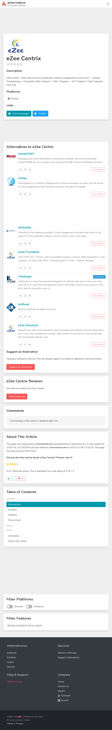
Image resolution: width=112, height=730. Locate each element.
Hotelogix (25, 276)
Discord (11, 666)
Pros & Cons (14, 520)
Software (11, 652)
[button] (108, 4)
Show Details (98, 169)
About (61, 681)
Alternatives (14, 504)
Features (12, 515)
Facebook (64, 695)
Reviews (12, 509)
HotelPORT (26, 154)
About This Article (17, 541)
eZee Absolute (28, 325)
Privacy (19, 723)
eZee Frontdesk (28, 252)
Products (11, 657)
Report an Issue (15, 681)
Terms (10, 723)
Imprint (61, 691)
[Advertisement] (56, 22)
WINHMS (24, 228)
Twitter (42, 113)
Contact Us (63, 686)
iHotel (22, 178)
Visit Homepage (20, 113)
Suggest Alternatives (68, 657)
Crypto (10, 662)
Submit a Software (67, 652)
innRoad (23, 304)
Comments (13, 535)
